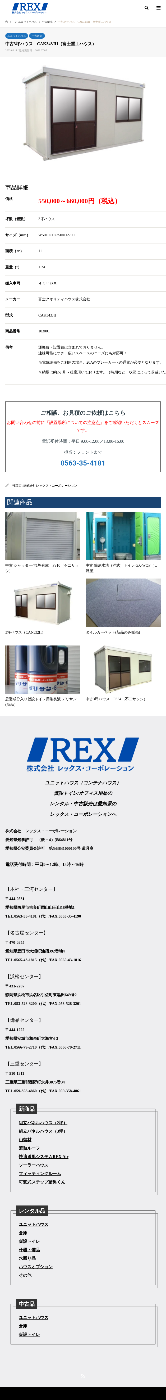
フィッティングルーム (40, 1173)
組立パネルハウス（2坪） (43, 1123)
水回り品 (27, 1258)
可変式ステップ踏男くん (42, 1182)
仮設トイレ (29, 1241)
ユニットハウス (16, 35)
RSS (83, 1376)
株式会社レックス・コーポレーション (50, 485)
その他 (25, 1275)
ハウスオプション (36, 1266)
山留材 (25, 1139)
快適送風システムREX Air (43, 1156)
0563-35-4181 (83, 463)
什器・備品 (29, 1250)
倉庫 (23, 1233)
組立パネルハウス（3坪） (43, 1131)
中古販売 (37, 35)
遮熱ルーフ (29, 1148)
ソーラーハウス (33, 1165)
